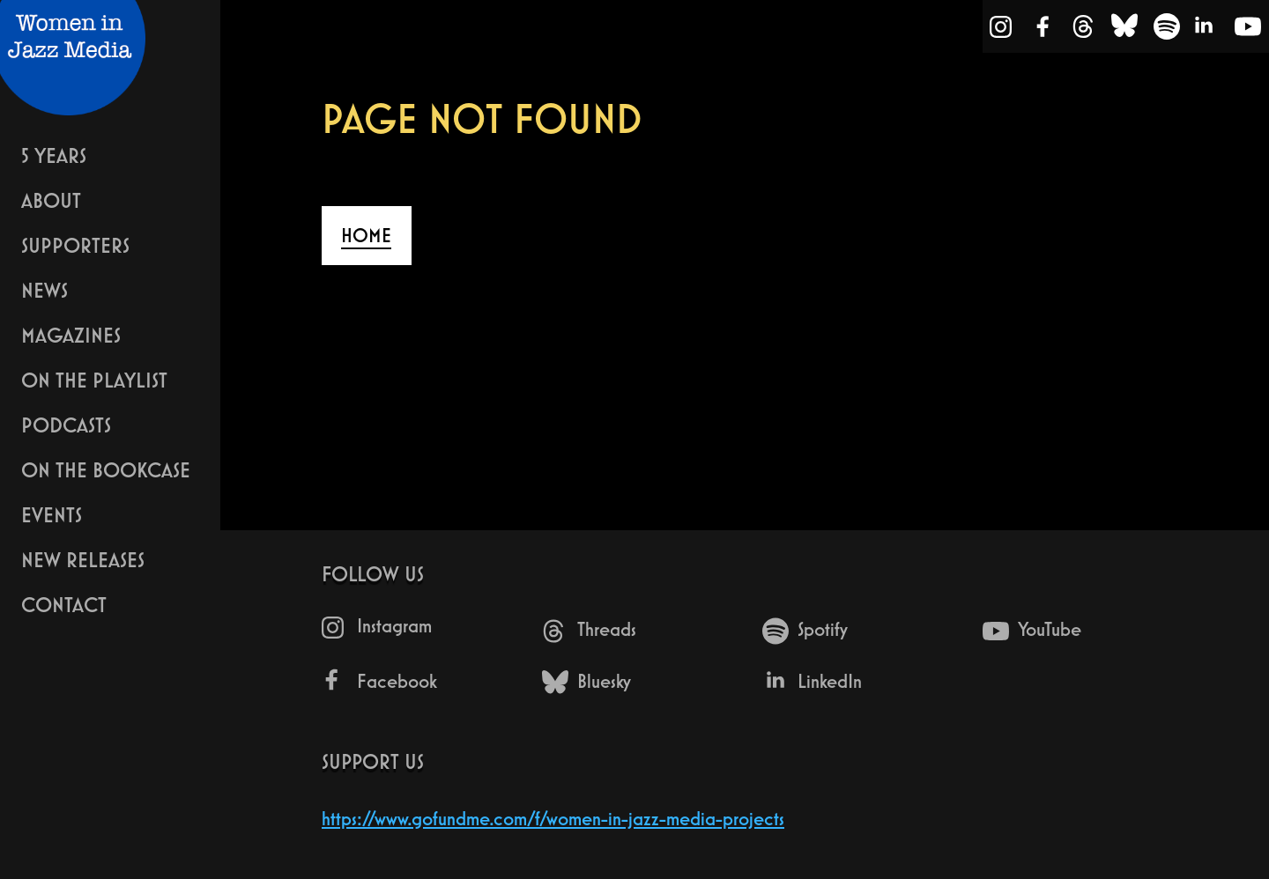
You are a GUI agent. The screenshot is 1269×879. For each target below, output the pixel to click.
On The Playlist (94, 380)
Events (51, 515)
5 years (53, 155)
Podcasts (66, 425)
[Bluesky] (1124, 30)
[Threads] (1083, 30)
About (51, 200)
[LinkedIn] (1205, 30)
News (44, 290)
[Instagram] (1001, 30)
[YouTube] (1248, 30)
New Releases (83, 559)
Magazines (71, 335)
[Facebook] (1043, 30)
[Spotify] (1167, 30)
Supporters (75, 245)
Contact (64, 604)
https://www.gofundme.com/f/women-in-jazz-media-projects (553, 819)
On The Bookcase (105, 470)
